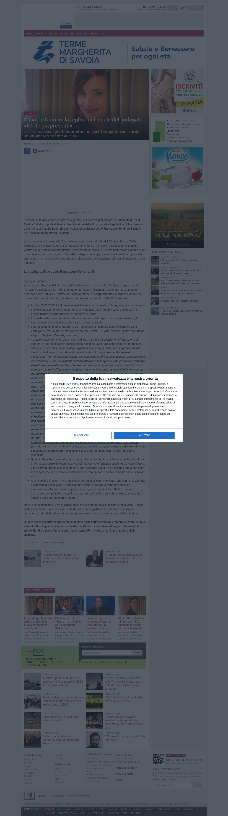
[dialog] (114, 408)
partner (75, 384)
